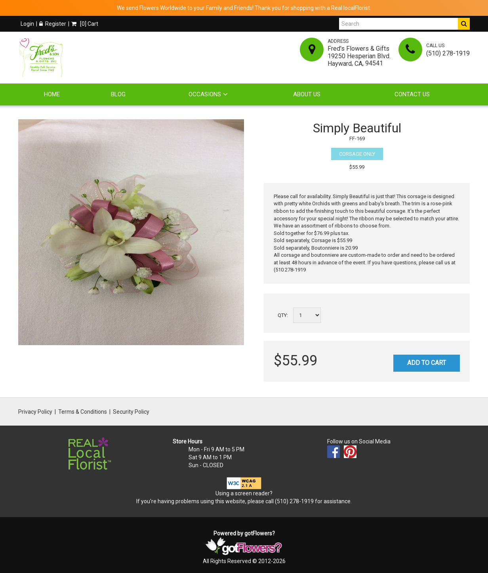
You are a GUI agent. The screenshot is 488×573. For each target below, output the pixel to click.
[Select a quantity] (307, 315)
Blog (118, 94)
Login (27, 24)
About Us (306, 94)
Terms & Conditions (82, 412)
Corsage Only (357, 154)
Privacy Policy (35, 412)
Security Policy (131, 412)
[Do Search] (464, 24)
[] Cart (84, 24)
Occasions (205, 94)
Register (52, 24)
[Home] (42, 57)
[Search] (398, 24)
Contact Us (412, 94)
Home (52, 94)
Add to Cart (426, 363)
